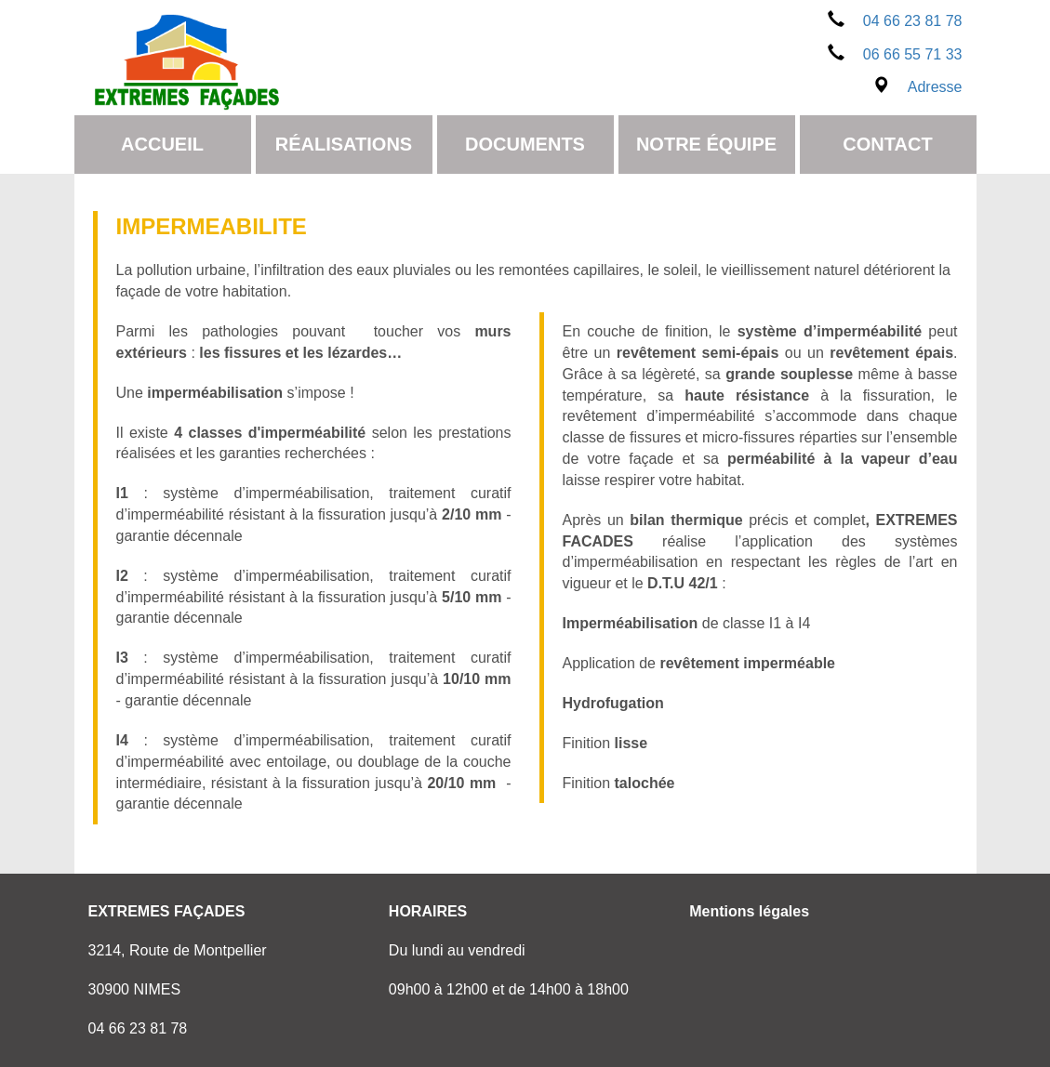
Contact (887, 144)
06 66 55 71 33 (895, 54)
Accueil (162, 144)
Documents (525, 144)
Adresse (917, 87)
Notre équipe (706, 144)
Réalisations (343, 144)
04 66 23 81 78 (895, 21)
